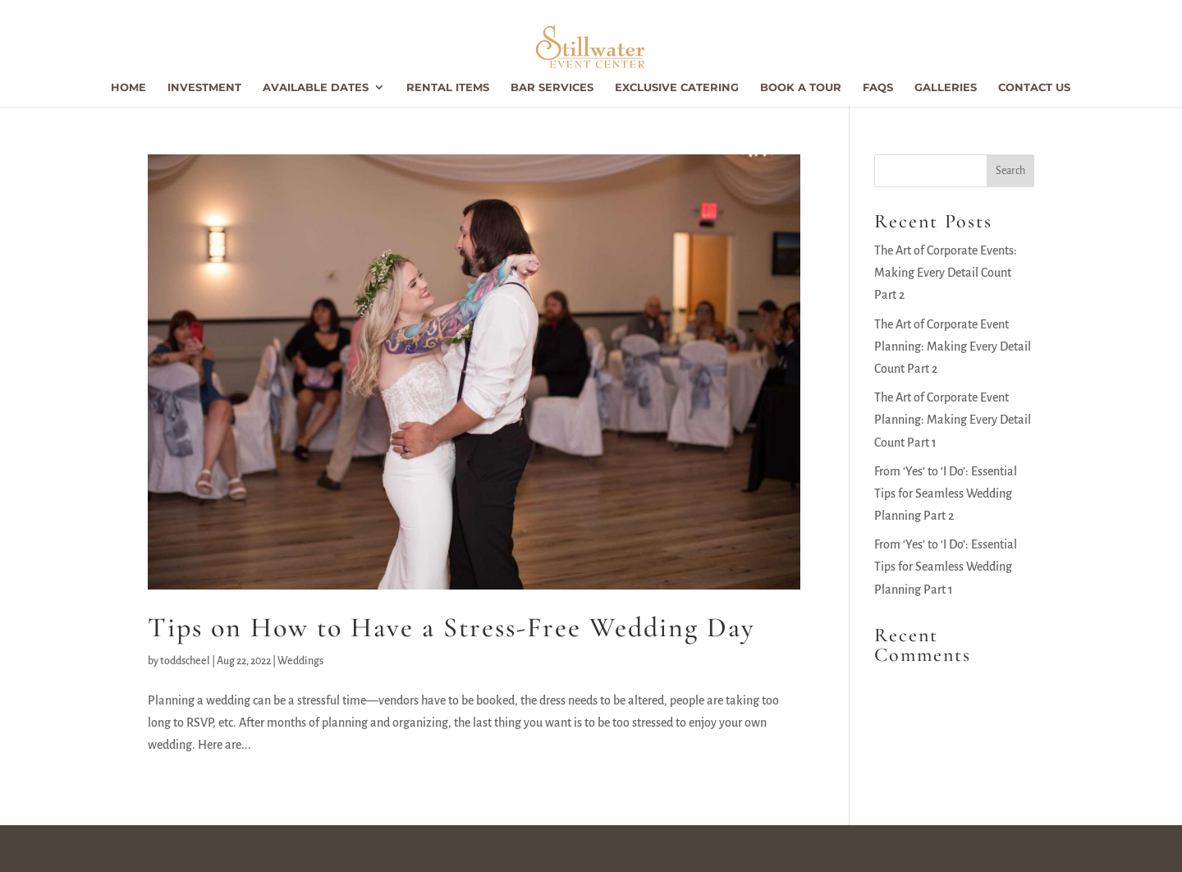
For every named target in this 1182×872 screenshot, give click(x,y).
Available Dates (316, 87)
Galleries (945, 87)
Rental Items (447, 87)
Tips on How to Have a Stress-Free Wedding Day (451, 628)
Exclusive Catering (677, 87)
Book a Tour (800, 87)
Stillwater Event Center (220, 848)
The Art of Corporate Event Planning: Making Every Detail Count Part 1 (952, 419)
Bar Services (552, 87)
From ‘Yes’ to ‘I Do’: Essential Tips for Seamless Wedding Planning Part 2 (945, 493)
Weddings (300, 661)
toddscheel (185, 661)
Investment (204, 87)
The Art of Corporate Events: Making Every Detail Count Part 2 (945, 272)
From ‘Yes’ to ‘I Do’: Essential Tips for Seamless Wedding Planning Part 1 (945, 566)
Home (128, 87)
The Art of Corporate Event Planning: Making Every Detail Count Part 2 (952, 346)
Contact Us (1034, 87)
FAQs (878, 87)
